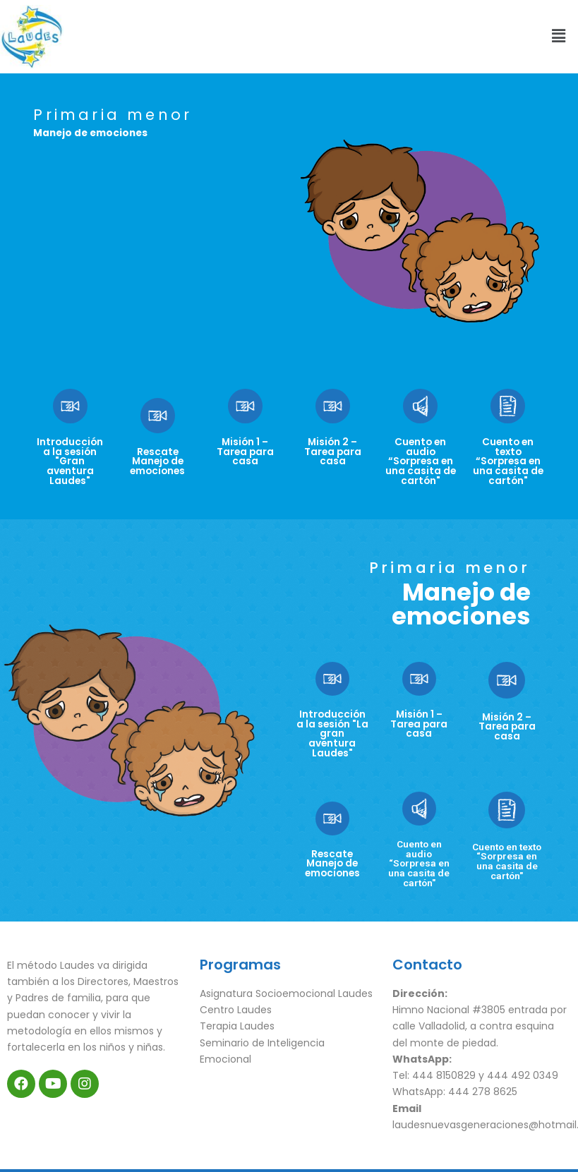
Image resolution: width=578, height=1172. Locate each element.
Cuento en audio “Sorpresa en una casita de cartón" (420, 461)
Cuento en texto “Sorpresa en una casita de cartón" (508, 461)
